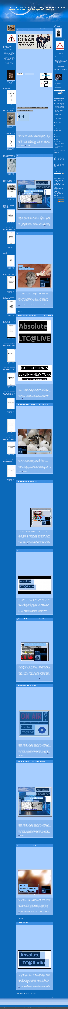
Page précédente (19, 993)
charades (48, 224)
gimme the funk (21, 225)
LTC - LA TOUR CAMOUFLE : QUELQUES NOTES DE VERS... (38, 7)
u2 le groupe (29, 142)
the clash (37, 217)
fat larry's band (37, 224)
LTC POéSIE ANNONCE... (60, 125)
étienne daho (33, 135)
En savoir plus (55, 1007)
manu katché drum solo (42, 753)
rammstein (30, 218)
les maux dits (35, 678)
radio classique (43, 141)
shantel (43, 217)
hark (49, 218)
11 (29, 993)
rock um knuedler (21, 224)
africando (20, 135)
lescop (23, 137)
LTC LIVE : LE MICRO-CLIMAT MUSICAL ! (27, 685)
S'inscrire (60, 91)
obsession (38, 135)
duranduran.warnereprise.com (36, 108)
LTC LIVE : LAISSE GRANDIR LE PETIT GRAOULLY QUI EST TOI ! (33, 404)
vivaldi (32, 141)
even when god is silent (39, 219)
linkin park (25, 911)
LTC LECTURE (58, 141)
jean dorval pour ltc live (59, 184)
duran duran (29, 216)
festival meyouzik (27, 222)
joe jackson (25, 142)
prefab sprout (45, 218)
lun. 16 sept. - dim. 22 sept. (60, 163)
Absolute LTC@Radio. (23, 550)
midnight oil (33, 217)
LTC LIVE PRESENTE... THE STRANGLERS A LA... (59, 118)
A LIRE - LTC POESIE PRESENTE (59, 147)
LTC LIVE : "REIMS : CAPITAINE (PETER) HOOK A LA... (59, 110)
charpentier (45, 219)
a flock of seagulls (39, 218)
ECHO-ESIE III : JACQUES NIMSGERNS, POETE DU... (60, 114)
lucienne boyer (37, 137)
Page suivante (33, 993)
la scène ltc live (25, 143)
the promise (23, 141)
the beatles (25, 136)
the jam (29, 217)
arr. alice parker (29, 219)
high (22, 217)
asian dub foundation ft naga (32, 911)
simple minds (58, 181)
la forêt (26, 137)
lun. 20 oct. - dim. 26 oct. (59, 154)
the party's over (33, 140)
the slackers (39, 542)
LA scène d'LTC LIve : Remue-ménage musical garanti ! (31, 618)
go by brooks (27, 224)
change (48, 833)
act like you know (43, 224)
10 (28, 993)
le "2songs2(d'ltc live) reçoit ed (27, 611)
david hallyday (25, 460)
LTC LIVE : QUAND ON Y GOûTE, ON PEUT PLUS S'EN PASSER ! (33, 233)
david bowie (26, 217)
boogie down (28, 135)
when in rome (28, 141)
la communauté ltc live (58, 188)
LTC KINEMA (57, 139)
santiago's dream (33, 225)
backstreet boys (39, 216)
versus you (32, 224)
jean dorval (34, 142)
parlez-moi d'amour (43, 137)
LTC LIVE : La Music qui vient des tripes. (27, 481)
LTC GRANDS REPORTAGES (58, 137)
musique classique (37, 141)
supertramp (20, 911)
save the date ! (40, 223)
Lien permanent (42, 293)
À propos (61, 53)
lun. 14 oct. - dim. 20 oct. (59, 160)
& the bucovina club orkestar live (27, 388)
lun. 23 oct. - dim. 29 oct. (59, 165)
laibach (26, 218)
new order (44, 216)
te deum (24, 299)
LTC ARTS (57, 134)
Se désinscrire (60, 92)
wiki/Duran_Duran (26, 110)
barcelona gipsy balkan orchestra (36, 676)
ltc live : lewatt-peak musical (42, 911)
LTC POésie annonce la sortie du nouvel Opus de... (60, 104)
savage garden (23, 216)
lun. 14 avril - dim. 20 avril (59, 157)
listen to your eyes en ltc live (42, 143)
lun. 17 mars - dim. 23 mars (60, 158)
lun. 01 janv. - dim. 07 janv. (60, 164)
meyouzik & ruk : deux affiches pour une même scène (38, 391)
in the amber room (47, 140)
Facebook (27, 145)
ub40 (37, 396)
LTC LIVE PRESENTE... (59, 122)
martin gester (32, 220)
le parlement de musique (25, 220)
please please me (31, 136)
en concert (22, 145)
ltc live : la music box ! (45, 986)
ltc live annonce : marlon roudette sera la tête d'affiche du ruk (33, 538)
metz (56, 180)
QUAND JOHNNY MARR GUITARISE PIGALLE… (59, 101)
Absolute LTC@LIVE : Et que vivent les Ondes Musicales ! (31, 155)
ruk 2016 (31, 222)
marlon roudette (46, 223)
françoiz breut (44, 542)
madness (48, 141)
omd (60, 190)
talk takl (29, 140)
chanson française (31, 137)
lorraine (56, 191)
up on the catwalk (24, 140)
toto (47, 216)
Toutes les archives (58, 166)
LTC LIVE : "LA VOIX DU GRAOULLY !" (59, 144)
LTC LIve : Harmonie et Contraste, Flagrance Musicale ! (30, 845)
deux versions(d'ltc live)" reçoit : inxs (38, 134)
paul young (20, 142)
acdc (40, 217)
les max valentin (30, 678)
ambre (19, 141)
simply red (38, 225)
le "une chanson (29, 134)
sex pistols (34, 218)
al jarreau (24, 135)
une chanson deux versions (39, 136)
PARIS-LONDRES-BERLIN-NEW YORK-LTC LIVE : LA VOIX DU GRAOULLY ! (35, 315)
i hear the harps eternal (37, 389)
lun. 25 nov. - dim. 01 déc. (59, 159)
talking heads (23, 134)
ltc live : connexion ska (42, 396)
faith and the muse (40, 140)
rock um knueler (36, 222)
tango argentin (27, 225)
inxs (46, 134)
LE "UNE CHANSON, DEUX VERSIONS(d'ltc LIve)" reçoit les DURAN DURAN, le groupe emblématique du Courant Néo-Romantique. (33, 29)
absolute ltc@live (57, 193)
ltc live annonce (34, 223)
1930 (48, 137)
